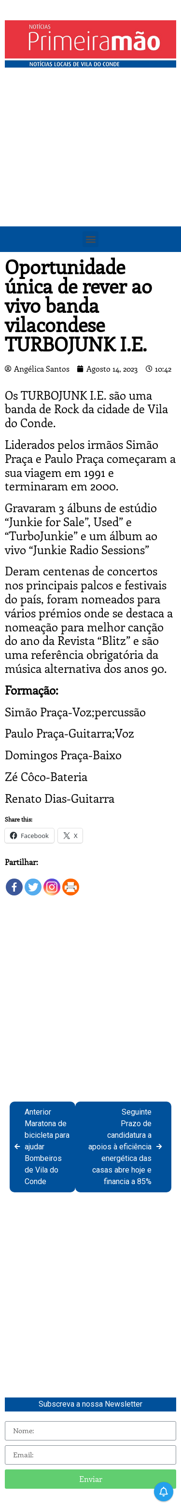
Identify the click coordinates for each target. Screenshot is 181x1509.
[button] (90, 239)
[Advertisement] (90, 167)
